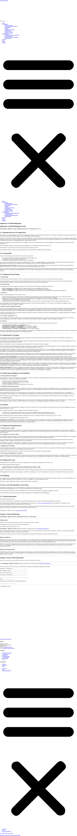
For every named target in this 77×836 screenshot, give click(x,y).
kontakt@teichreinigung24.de (21, 510)
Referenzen (4, 665)
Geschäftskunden (5, 33)
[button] (38, 122)
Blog (3, 40)
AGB (3, 669)
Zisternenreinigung (6, 656)
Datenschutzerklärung (6, 670)
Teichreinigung (8, 30)
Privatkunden (5, 24)
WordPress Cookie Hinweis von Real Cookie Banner (10, 835)
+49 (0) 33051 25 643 (7, 647)
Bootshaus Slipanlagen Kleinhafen (11, 37)
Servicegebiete (5, 658)
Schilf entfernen (8, 38)
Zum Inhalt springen (4, 0)
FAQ (3, 659)
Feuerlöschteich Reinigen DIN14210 (12, 35)
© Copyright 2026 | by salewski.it (6, 833)
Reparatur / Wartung (9, 32)
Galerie (3, 41)
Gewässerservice (5, 654)
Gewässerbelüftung (8, 36)
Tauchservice (4, 655)
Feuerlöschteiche (5, 657)
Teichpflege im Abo (8, 25)
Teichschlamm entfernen (9, 29)
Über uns (4, 42)
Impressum (4, 668)
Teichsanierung (8, 27)
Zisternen (4, 39)
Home (3, 23)
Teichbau (6, 28)
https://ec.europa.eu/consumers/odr (45, 503)
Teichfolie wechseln (9, 31)
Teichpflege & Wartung (6, 652)
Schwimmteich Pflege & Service (11, 26)
